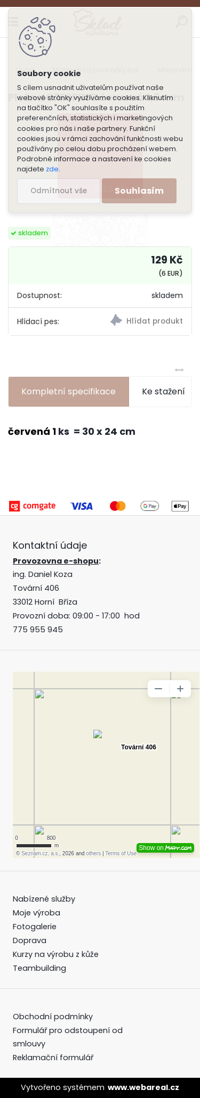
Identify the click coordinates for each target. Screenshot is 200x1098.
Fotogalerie (35, 926)
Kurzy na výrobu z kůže (56, 954)
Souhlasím (139, 191)
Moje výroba (36, 912)
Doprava (29, 940)
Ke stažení (163, 391)
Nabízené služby (44, 899)
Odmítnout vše (58, 191)
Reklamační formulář (53, 1057)
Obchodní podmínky (54, 1016)
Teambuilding (39, 968)
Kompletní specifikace (68, 391)
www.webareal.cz (143, 1087)
